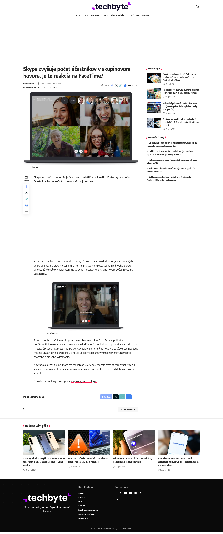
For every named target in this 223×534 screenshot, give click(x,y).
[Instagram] (135, 494)
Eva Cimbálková (30, 83)
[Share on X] (116, 85)
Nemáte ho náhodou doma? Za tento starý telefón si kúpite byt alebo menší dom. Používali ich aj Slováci (180, 75)
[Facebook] (116, 494)
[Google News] (130, 494)
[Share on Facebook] (112, 85)
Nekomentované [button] (125, 410)
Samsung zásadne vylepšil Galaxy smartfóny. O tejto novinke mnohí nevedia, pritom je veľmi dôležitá (44, 462)
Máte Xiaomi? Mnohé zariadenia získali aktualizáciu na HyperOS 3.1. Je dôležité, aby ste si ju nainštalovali (178, 462)
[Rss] (116, 499)
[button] (197, 6)
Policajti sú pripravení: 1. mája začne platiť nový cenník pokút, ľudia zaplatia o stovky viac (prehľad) (180, 104)
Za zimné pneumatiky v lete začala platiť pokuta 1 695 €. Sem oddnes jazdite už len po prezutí (181, 120)
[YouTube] (125, 494)
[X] (120, 494)
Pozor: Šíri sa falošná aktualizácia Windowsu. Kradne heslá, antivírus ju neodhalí (85, 462)
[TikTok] (140, 494)
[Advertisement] (111, 40)
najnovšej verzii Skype (85, 381)
